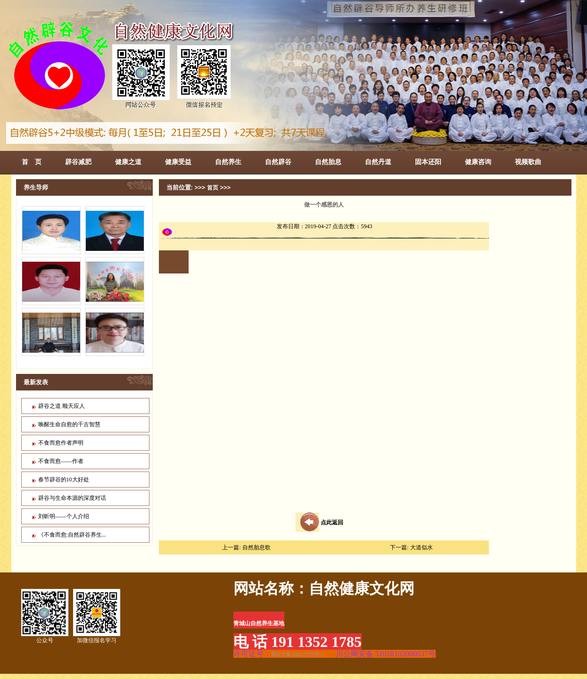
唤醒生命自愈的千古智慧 (69, 424)
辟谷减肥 (78, 162)
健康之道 (128, 162)
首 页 (31, 162)
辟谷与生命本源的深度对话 (72, 498)
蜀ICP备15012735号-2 (297, 654)
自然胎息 (328, 162)
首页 (212, 187)
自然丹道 (378, 162)
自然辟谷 (278, 162)
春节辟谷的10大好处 (63, 479)
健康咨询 (478, 162)
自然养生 (228, 162)
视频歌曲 (528, 162)
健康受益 (178, 162)
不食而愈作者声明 (60, 442)
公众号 (44, 616)
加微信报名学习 (96, 616)
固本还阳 (428, 162)
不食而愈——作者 (60, 461)
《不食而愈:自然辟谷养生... (72, 534)
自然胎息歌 (256, 547)
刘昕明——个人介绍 (63, 516)
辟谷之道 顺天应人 (61, 406)
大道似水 (421, 547)
